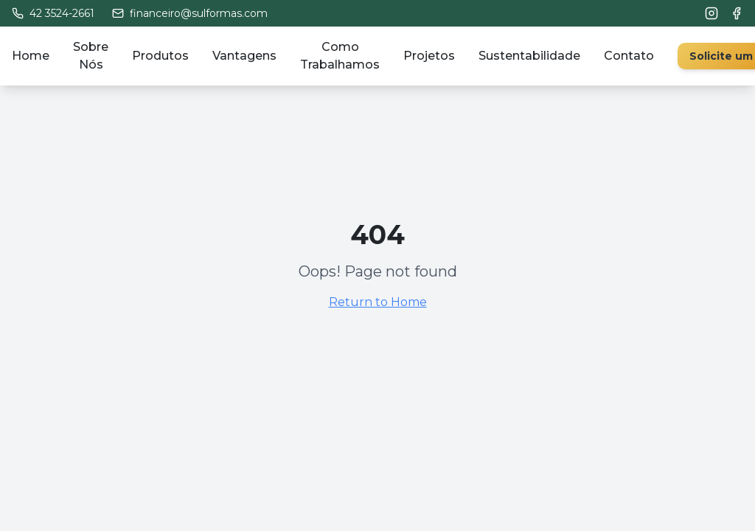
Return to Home (378, 302)
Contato (629, 56)
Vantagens (244, 56)
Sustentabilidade (529, 56)
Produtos (160, 56)
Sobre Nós (90, 56)
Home (30, 56)
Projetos (429, 56)
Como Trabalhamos (340, 56)
